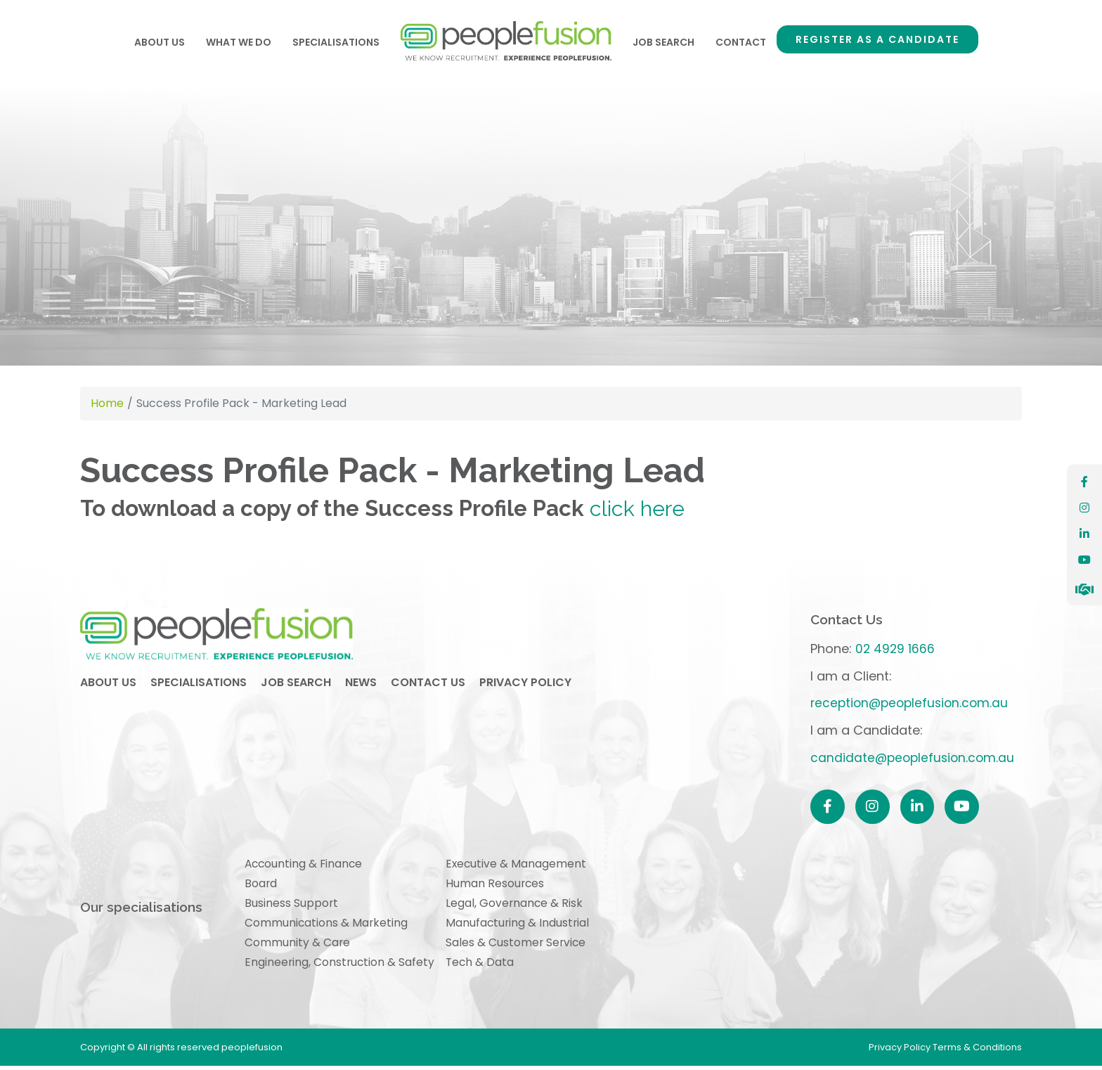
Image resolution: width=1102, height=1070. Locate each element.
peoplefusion (231, 636)
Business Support (292, 904)
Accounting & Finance (305, 864)
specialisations (198, 686)
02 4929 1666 (893, 648)
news (361, 686)
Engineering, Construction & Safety (340, 966)
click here (638, 508)
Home (506, 42)
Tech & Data (482, 966)
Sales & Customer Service (519, 945)
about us (108, 686)
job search (296, 686)
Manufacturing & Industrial (520, 925)
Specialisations (336, 42)
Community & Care (298, 945)
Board (261, 885)
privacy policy (525, 686)
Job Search (663, 42)
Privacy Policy (901, 1051)
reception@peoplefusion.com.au (910, 702)
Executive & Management (519, 864)
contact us (428, 686)
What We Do (238, 42)
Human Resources (497, 885)
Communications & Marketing (327, 925)
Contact (740, 42)
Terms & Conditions (977, 1051)
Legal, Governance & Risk (517, 904)
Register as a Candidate (877, 39)
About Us (159, 42)
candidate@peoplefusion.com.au (912, 757)
